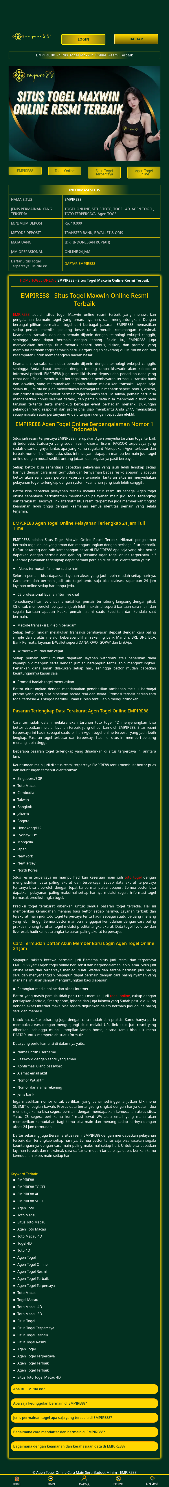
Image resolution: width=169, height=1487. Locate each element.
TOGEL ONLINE (44, 280)
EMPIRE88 (73, 199)
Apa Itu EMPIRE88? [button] (29, 1389)
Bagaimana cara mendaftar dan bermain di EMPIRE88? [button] (59, 1431)
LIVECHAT (152, 1480)
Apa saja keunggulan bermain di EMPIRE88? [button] (50, 1403)
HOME (25, 280)
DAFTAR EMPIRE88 (80, 263)
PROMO (118, 1481)
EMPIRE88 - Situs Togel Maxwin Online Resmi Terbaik (84, 55)
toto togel (133, 877)
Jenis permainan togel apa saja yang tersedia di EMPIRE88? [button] (62, 1417)
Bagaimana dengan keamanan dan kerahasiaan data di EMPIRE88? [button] (69, 1446)
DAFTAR (84, 1480)
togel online (120, 995)
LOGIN (51, 1481)
